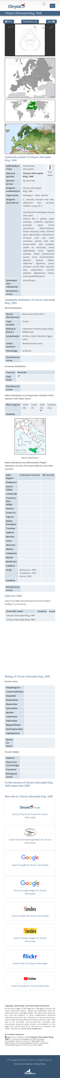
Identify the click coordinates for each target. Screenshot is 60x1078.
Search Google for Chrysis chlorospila (30, 865)
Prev (8, 21)
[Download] (43, 27)
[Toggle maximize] (51, 27)
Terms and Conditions (30, 1028)
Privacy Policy (40, 1064)
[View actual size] (35, 27)
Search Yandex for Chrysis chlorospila (30, 915)
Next (51, 21)
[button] (30, 76)
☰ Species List (30, 21)
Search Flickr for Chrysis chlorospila (30, 963)
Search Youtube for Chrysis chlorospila (30, 985)
